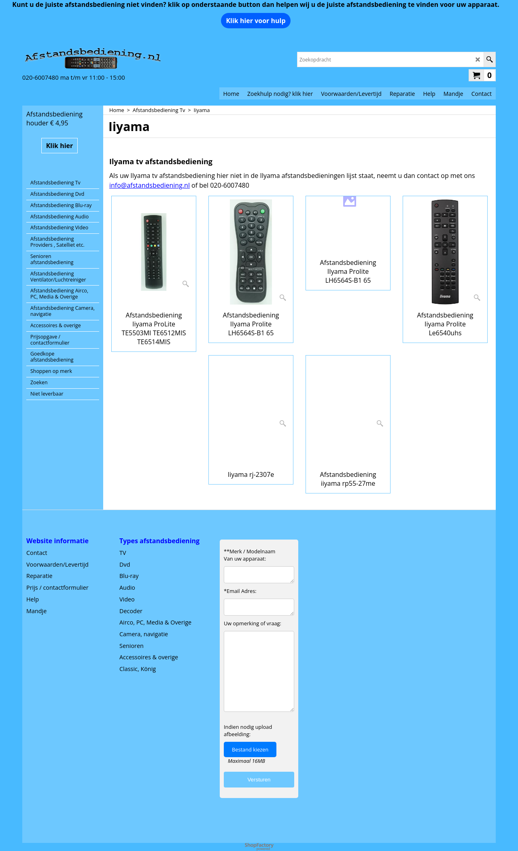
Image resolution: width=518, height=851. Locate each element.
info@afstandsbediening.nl (149, 185)
